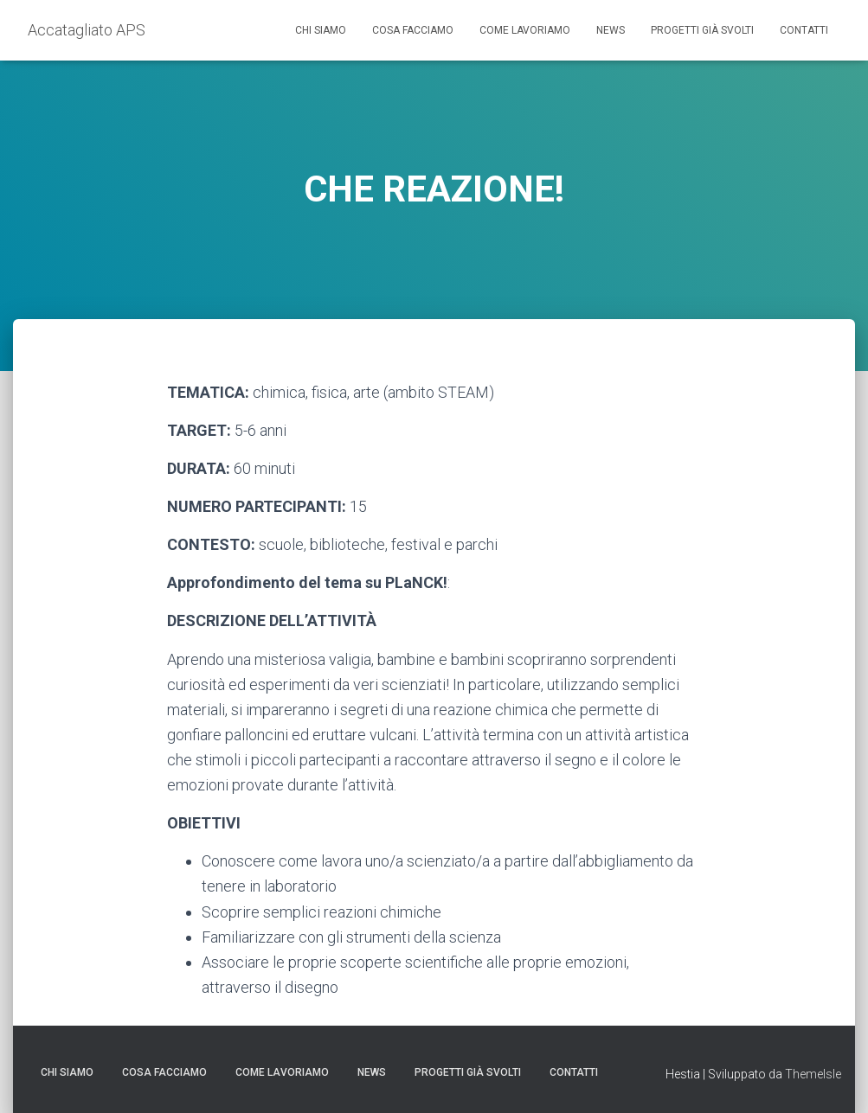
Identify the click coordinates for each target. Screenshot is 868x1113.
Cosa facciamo (412, 30)
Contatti (804, 30)
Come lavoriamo (524, 30)
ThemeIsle (813, 1074)
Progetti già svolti (702, 30)
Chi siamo (320, 30)
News (610, 30)
